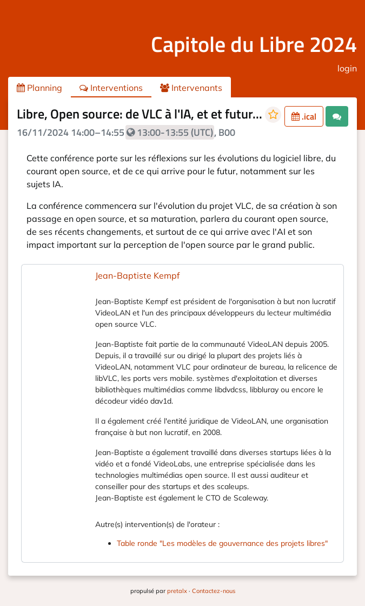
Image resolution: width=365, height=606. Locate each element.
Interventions (111, 87)
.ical (303, 116)
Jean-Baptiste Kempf (137, 275)
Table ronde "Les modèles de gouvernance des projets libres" (222, 543)
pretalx (177, 591)
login (347, 68)
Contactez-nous (213, 591)
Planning (39, 87)
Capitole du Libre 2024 (254, 44)
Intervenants (191, 87)
